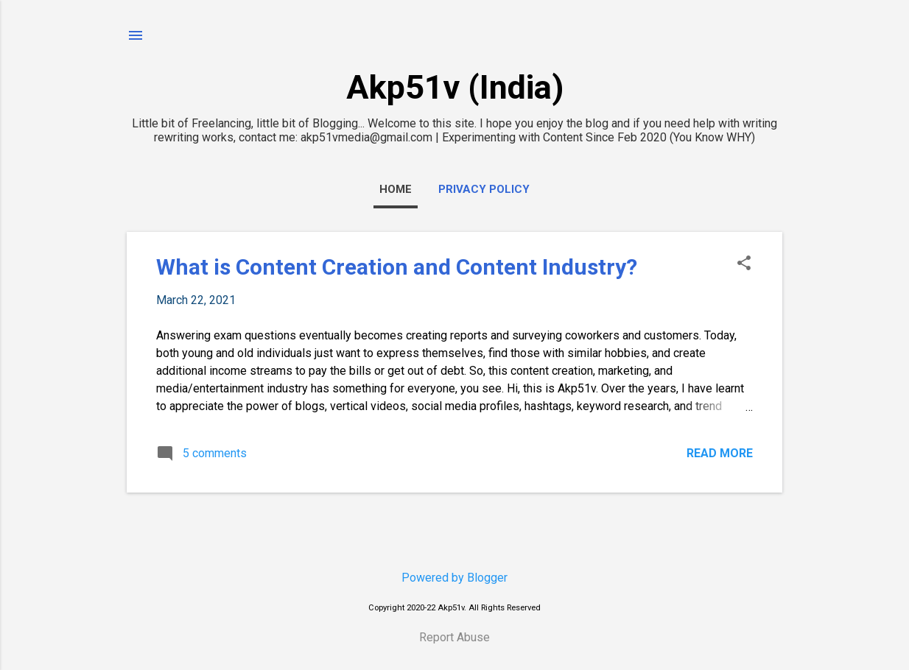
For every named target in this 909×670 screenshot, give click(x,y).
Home (395, 189)
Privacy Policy (484, 189)
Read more (720, 453)
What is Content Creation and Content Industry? (396, 267)
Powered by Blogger (454, 578)
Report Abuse (454, 637)
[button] (744, 264)
